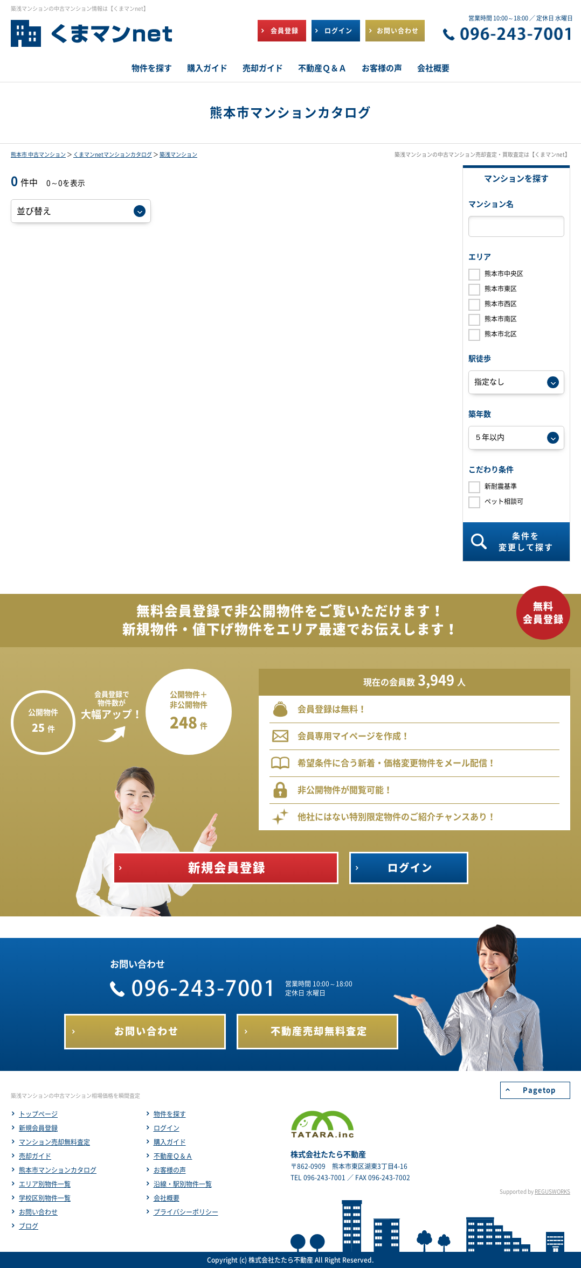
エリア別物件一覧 (45, 1184)
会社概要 (166, 1198)
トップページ (38, 1114)
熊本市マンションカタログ (57, 1170)
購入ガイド (170, 1142)
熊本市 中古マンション (38, 154)
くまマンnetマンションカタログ (112, 154)
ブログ (28, 1226)
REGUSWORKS (552, 1191)
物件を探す (170, 1114)
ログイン (166, 1128)
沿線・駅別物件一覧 (183, 1184)
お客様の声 (170, 1170)
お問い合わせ (38, 1212)
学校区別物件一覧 (45, 1198)
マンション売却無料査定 (54, 1142)
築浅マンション (178, 154)
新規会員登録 (38, 1128)
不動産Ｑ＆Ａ (173, 1156)
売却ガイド (35, 1156)
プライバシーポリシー (186, 1212)
